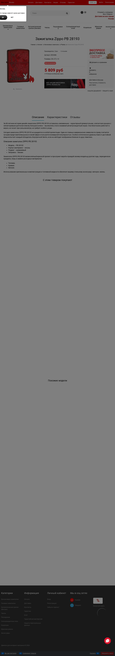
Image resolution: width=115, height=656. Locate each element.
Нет (12, 17)
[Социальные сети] (107, 640)
